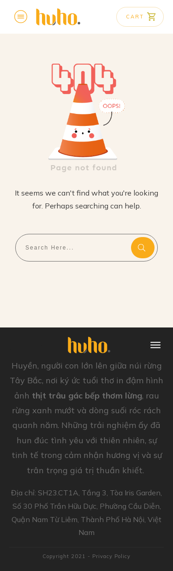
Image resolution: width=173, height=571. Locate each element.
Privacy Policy (111, 556)
